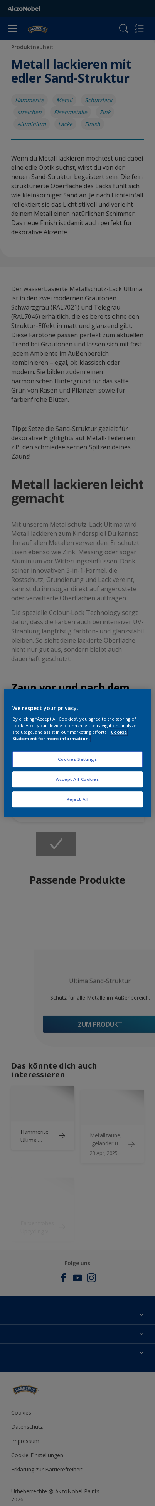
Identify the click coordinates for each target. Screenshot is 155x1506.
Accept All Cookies (77, 779)
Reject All (78, 799)
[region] (77, 753)
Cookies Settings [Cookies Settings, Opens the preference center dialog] (77, 759)
